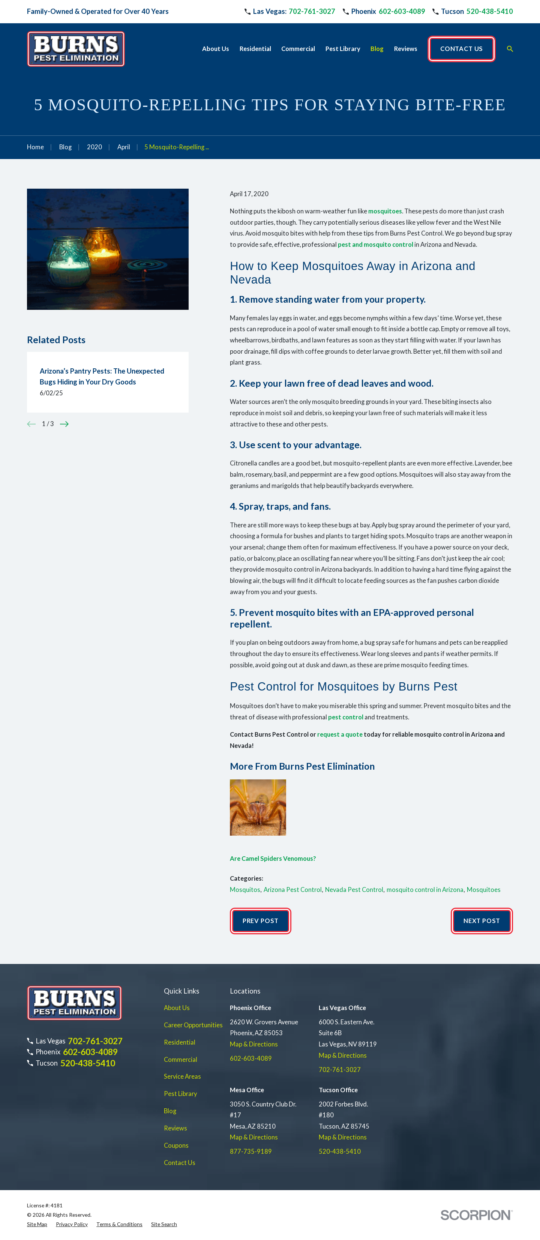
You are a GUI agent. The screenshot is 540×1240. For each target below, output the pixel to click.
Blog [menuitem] (377, 49)
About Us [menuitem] (215, 49)
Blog (170, 1111)
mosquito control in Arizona (425, 889)
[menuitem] (37, 1224)
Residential (179, 1042)
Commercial (180, 1059)
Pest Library (180, 1093)
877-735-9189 (251, 1151)
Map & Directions (254, 1044)
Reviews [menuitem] (405, 49)
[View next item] (64, 424)
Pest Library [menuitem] (343, 49)
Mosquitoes (484, 889)
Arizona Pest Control (293, 889)
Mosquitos (245, 889)
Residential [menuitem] (255, 49)
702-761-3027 (312, 11)
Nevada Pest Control (354, 889)
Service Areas (182, 1076)
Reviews (175, 1128)
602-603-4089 (402, 11)
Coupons (176, 1145)
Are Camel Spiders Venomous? (273, 858)
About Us (177, 1008)
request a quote (340, 734)
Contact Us (179, 1162)
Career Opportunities (193, 1025)
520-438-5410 (489, 11)
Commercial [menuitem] (298, 49)
